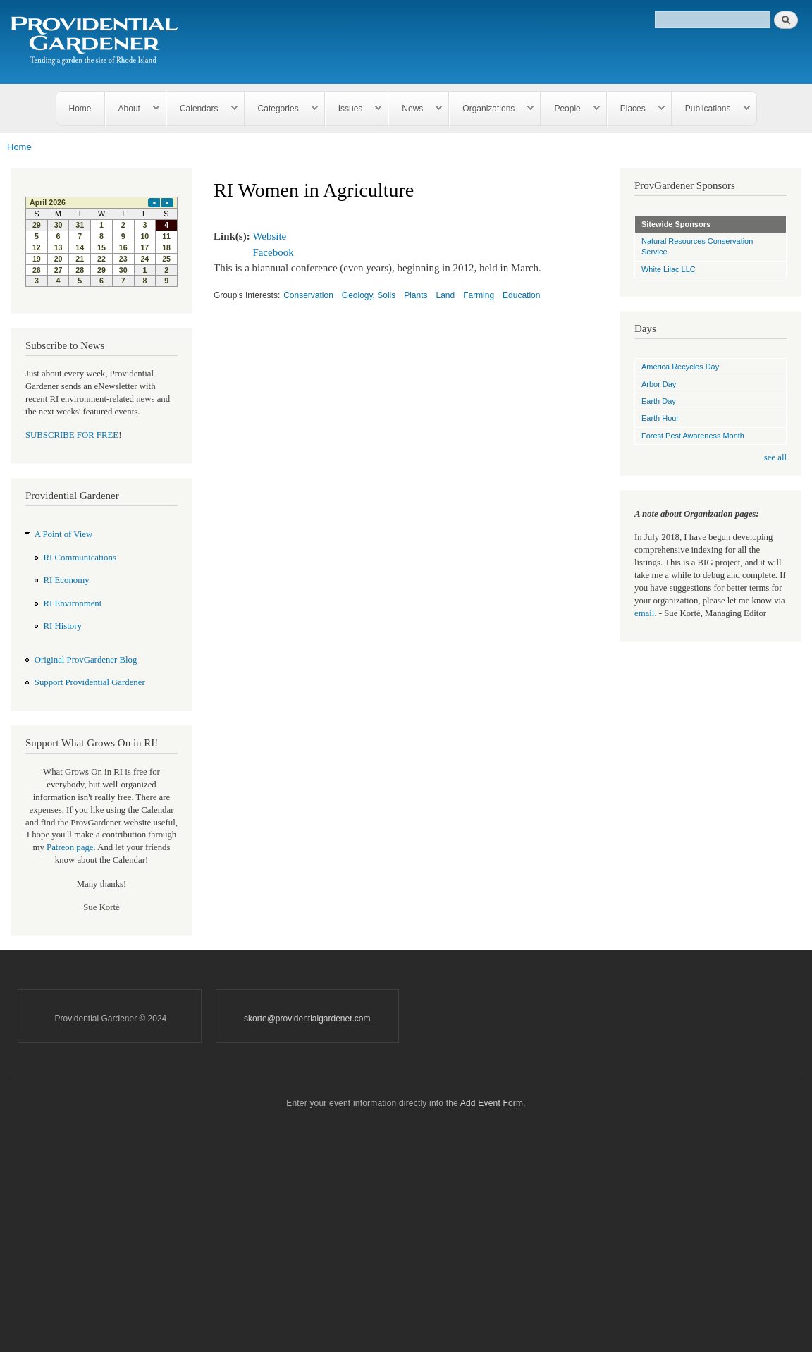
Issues (354, 109)
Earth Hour (660, 418)
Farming (478, 295)
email (644, 613)
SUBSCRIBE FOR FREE (71, 435)
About (132, 109)
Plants (415, 295)
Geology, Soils (368, 295)
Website (269, 236)
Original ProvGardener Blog (86, 660)
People (570, 109)
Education (521, 295)
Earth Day (658, 401)
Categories (281, 109)
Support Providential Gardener (90, 682)
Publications (711, 109)
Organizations (492, 109)
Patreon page (70, 847)
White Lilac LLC (668, 269)
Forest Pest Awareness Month (692, 435)
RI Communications (80, 558)
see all (775, 457)
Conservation (308, 295)
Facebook (272, 252)
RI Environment (73, 603)
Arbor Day (658, 384)
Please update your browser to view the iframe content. (101, 242)
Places (636, 109)
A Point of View (63, 534)
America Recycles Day (680, 366)
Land (445, 295)
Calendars (202, 109)
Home (80, 108)
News (415, 109)
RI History (63, 626)
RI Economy (67, 580)
